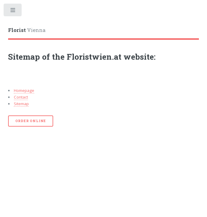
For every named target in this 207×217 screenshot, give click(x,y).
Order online (30, 121)
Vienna (27, 30)
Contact (21, 97)
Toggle (13, 11)
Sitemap (21, 103)
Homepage (24, 90)
